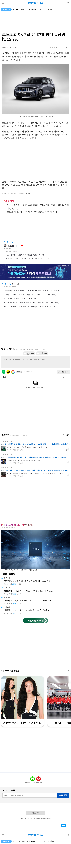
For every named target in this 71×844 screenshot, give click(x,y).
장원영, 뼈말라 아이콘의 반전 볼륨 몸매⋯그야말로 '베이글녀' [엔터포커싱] (31, 303)
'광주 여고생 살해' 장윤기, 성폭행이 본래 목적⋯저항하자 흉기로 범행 (29, 307)
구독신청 (63, 795)
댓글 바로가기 (63, 826)
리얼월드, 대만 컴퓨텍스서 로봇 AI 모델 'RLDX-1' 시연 (28, 610)
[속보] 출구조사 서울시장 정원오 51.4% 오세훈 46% (25, 255)
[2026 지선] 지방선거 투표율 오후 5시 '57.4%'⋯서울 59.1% (27, 258)
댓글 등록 (65, 372)
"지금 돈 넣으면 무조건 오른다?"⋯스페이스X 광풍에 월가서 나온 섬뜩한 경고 (32, 291)
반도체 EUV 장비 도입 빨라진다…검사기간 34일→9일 (28, 600)
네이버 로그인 (3, 372)
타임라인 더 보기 (35, 621)
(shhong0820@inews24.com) (20, 193)
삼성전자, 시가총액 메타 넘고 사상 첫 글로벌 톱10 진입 (28, 591)
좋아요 (21, 245)
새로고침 (21, 284)
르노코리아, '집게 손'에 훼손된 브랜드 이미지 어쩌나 (33, 211)
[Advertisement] (35, 22)
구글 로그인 (13, 372)
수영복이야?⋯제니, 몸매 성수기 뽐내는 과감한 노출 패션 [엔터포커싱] (30, 295)
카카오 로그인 (8, 372)
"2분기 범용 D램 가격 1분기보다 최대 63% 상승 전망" (27, 581)
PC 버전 (35, 813)
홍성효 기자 (13, 245)
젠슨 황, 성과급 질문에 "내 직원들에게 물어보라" (22, 299)
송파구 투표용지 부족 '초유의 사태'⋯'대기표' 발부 (33, 9)
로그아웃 (19, 372)
